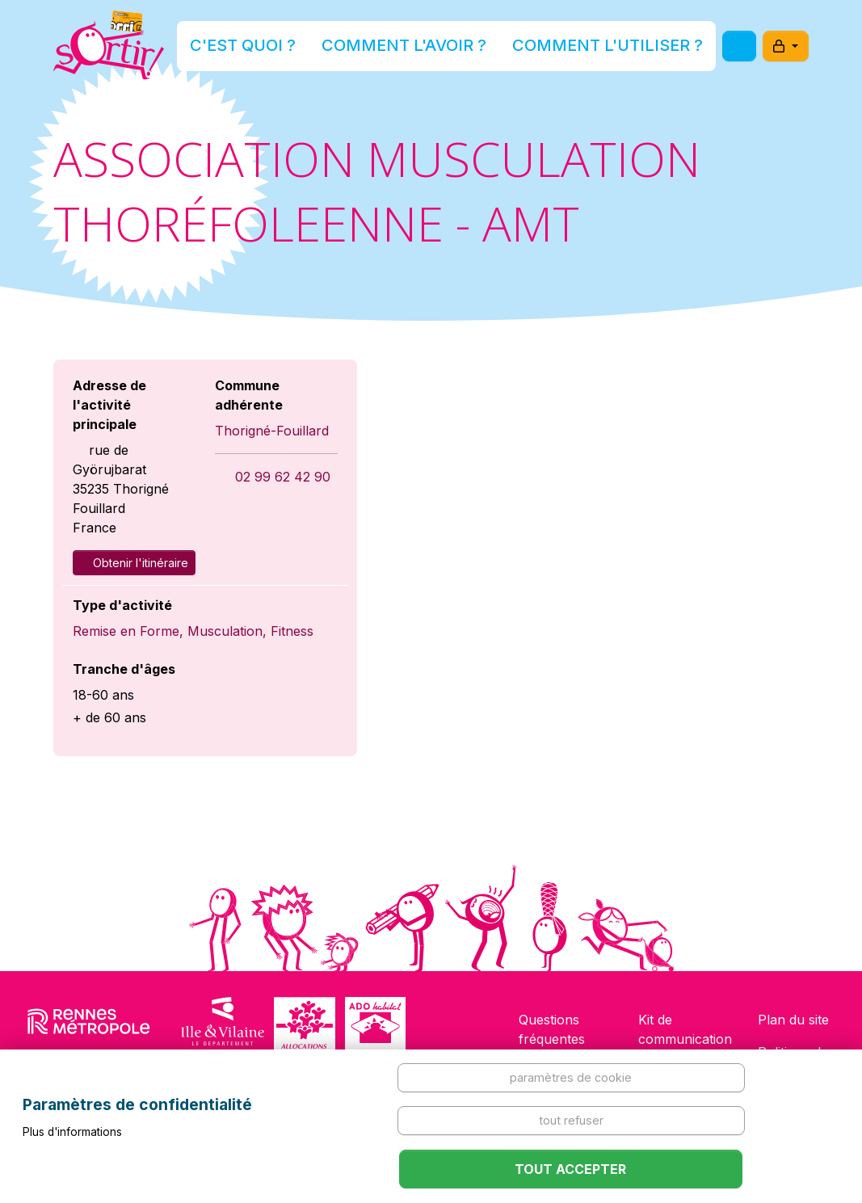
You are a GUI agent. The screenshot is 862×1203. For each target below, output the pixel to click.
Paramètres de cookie (571, 1077)
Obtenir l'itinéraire (134, 563)
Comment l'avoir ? (426, 51)
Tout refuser (571, 1120)
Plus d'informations (72, 1131)
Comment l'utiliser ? (578, 51)
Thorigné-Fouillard (272, 431)
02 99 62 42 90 (282, 477)
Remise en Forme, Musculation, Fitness (193, 631)
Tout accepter (570, 1169)
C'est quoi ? (303, 51)
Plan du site (793, 1020)
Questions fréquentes (552, 1029)
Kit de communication (685, 1029)
